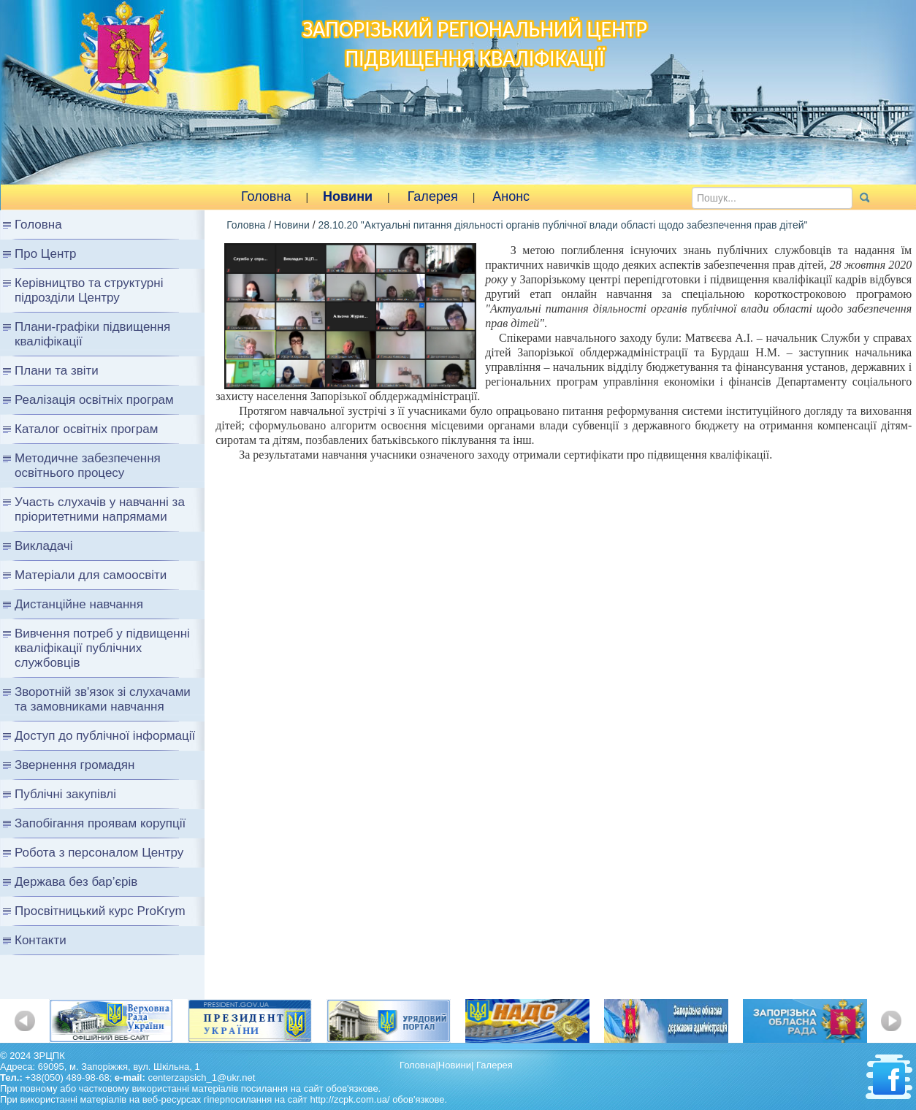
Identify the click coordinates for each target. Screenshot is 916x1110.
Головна (266, 196)
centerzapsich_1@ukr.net (201, 1077)
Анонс (511, 196)
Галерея (433, 196)
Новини (348, 196)
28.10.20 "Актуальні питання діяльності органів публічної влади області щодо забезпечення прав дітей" (562, 225)
